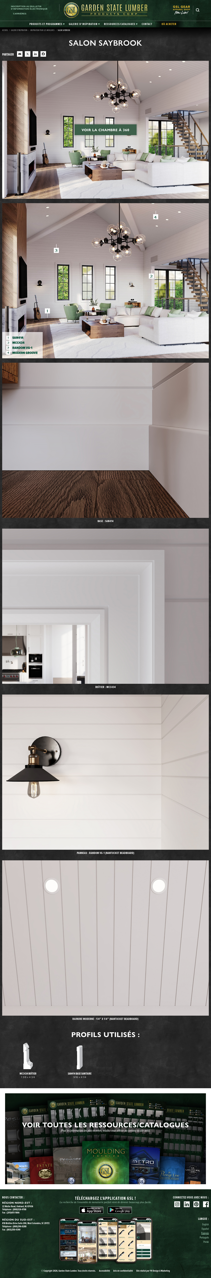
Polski (206, 1242)
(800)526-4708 (19, 1209)
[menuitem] (183, 10)
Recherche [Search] (197, 10)
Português (204, 1237)
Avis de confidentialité (123, 1271)
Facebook (206, 1204)
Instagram (177, 1204)
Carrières (19, 14)
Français (205, 1233)
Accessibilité (104, 1271)
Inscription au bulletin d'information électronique (29, 7)
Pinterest (196, 1204)
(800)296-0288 (19, 1226)
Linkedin (187, 1204)
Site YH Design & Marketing (153, 1271)
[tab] (47, 24)
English (205, 1224)
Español (205, 1229)
